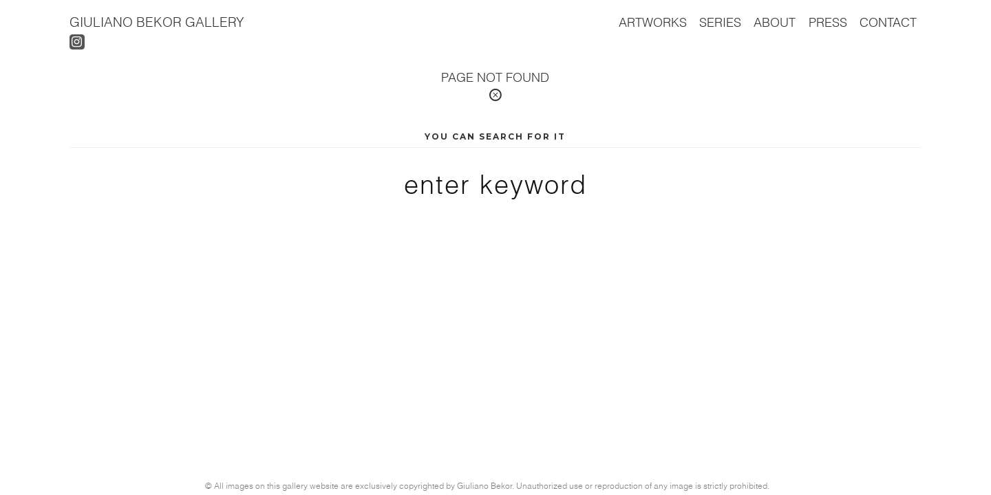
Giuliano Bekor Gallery (157, 22)
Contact (888, 22)
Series (720, 22)
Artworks (653, 22)
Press (828, 22)
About (775, 22)
